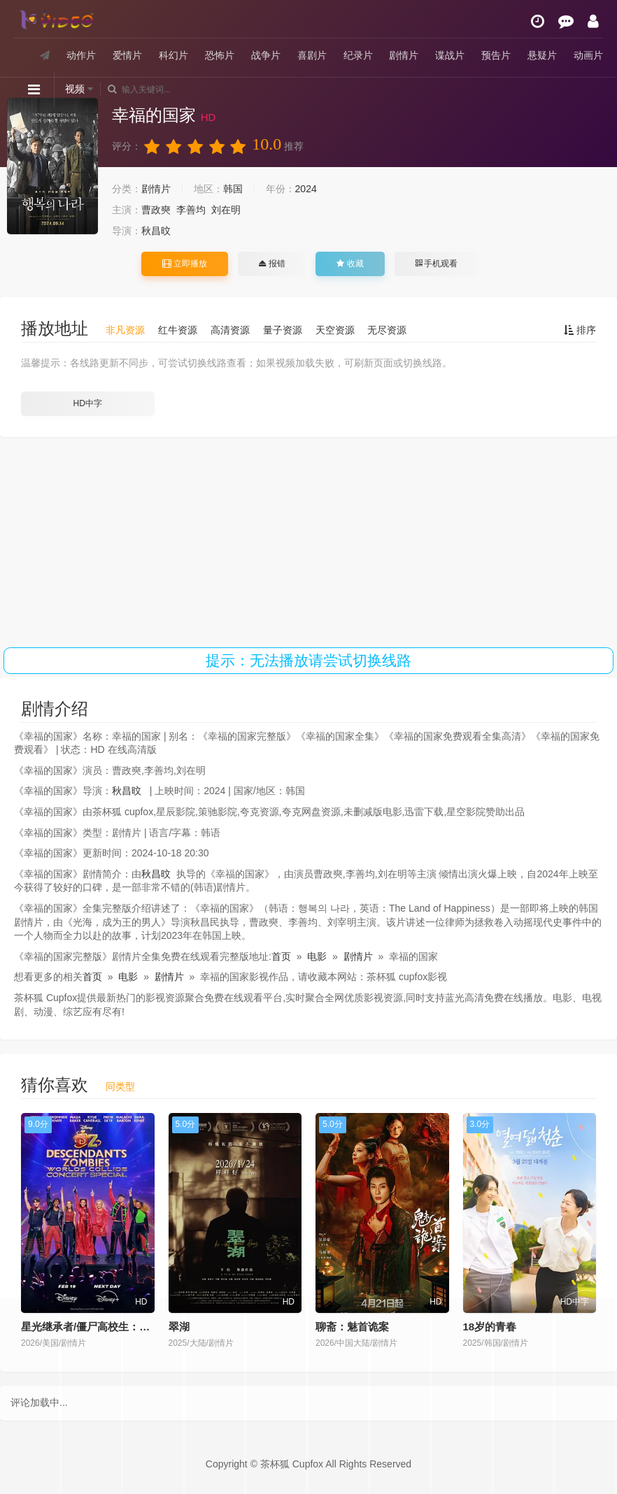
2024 (306, 188)
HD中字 (87, 403)
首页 (281, 956)
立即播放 (184, 263)
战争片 (266, 55)
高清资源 (230, 330)
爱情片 (127, 55)
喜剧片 (312, 55)
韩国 (233, 188)
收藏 (349, 263)
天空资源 (335, 330)
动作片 (81, 55)
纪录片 (358, 55)
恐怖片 (219, 55)
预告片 (496, 55)
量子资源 (282, 330)
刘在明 (226, 209)
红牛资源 (177, 330)
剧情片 (403, 55)
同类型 (120, 1086)
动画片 (588, 55)
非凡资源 (125, 330)
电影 (317, 956)
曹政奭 (156, 209)
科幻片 (173, 55)
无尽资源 (386, 330)
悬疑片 (542, 55)
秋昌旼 (156, 230)
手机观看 (437, 263)
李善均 (191, 209)
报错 (272, 263)
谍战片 (449, 55)
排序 (580, 330)
